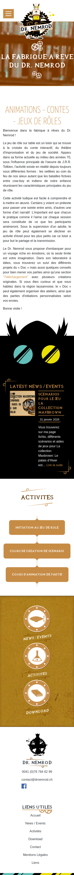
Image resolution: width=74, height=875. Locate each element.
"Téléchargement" (15, 277)
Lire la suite (55, 465)
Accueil (35, 815)
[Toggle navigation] (8, 13)
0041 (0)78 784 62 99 (37, 771)
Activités (35, 831)
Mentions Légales (35, 854)
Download (35, 839)
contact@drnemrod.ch (37, 779)
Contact (35, 847)
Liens (35, 862)
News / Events (35, 823)
